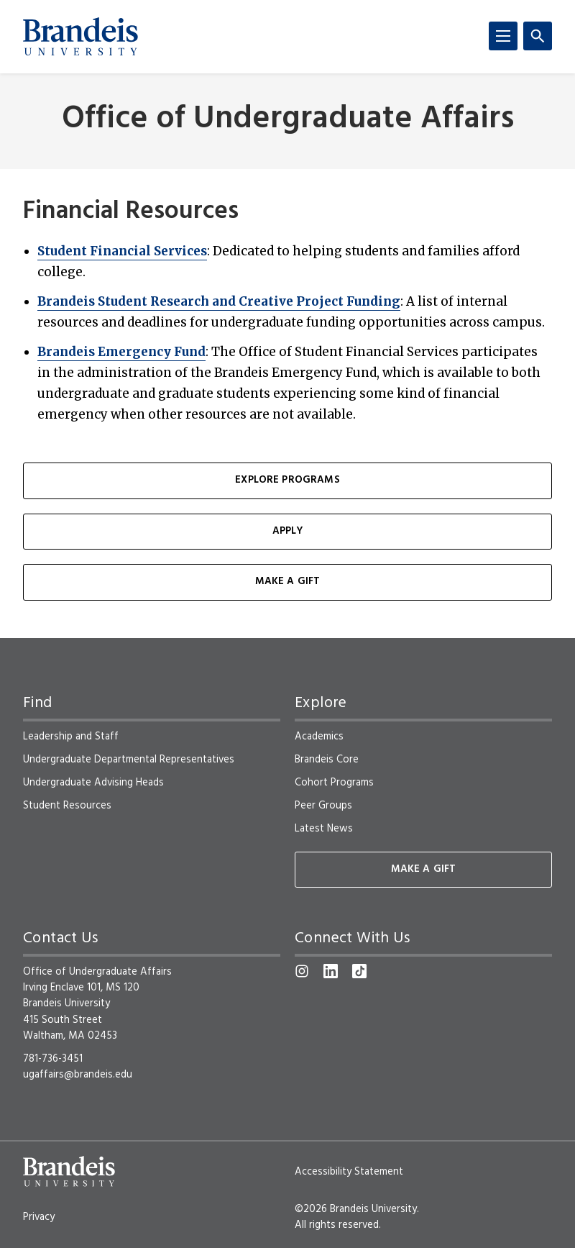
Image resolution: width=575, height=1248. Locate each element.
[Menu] (503, 36)
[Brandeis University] (80, 36)
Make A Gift (423, 869)
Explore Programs (287, 480)
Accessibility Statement (349, 1171)
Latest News (324, 828)
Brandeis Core (327, 759)
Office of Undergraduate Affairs (288, 119)
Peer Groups (323, 805)
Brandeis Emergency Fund (121, 352)
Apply (287, 531)
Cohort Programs (334, 782)
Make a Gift (288, 581)
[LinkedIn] (330, 971)
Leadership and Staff (71, 736)
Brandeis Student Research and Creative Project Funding (218, 301)
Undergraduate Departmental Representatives (128, 759)
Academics (319, 736)
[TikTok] (359, 971)
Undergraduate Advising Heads (93, 782)
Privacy (39, 1217)
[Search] (537, 36)
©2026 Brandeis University (356, 1209)
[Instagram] (302, 971)
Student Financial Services (122, 251)
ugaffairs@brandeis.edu (77, 1074)
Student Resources (67, 805)
